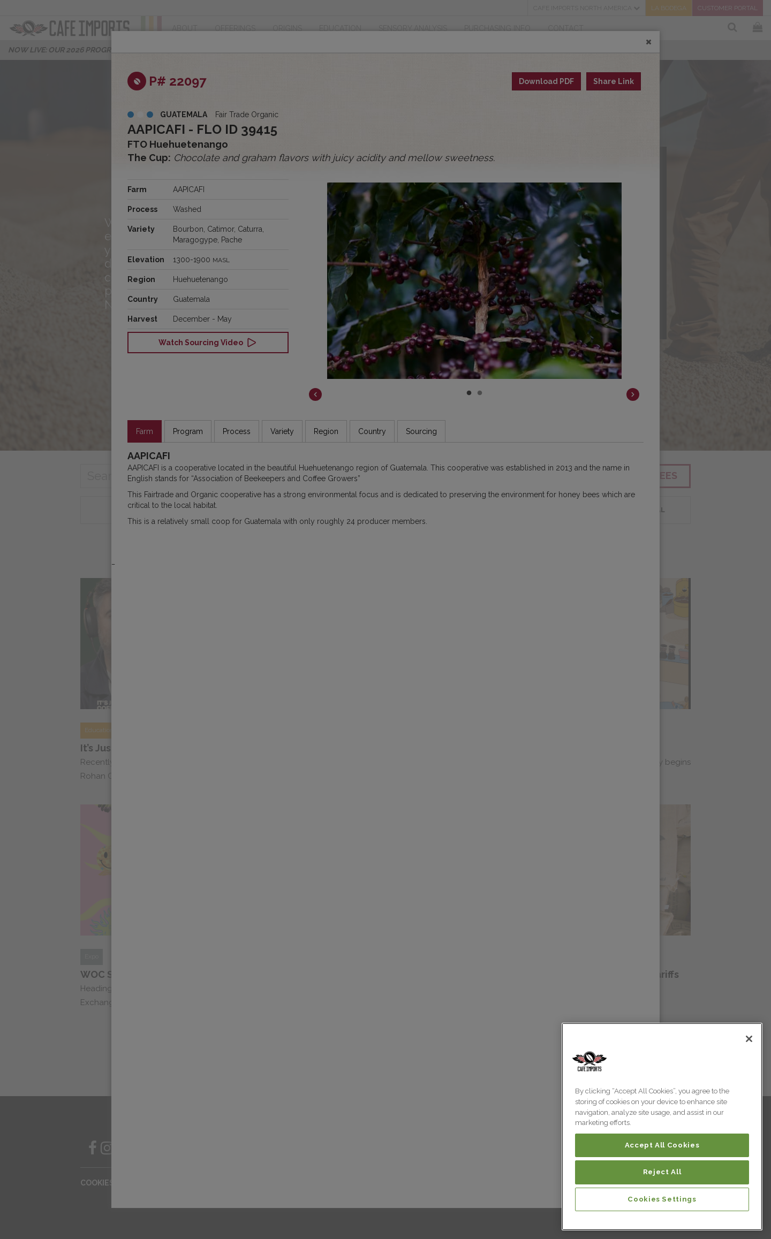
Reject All (662, 1172)
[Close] (749, 1039)
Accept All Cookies (662, 1145)
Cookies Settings (662, 1199)
